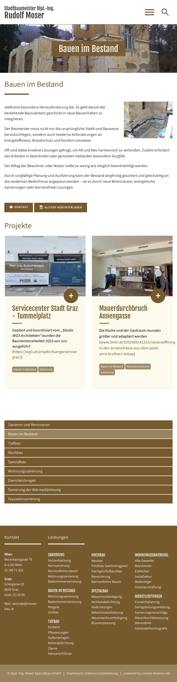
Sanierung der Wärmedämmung (34, 489)
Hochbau (15, 452)
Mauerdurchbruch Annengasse (123, 312)
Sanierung (56, 554)
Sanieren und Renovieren (29, 424)
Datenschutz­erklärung (101, 673)
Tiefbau (14, 443)
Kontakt (18, 207)
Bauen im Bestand (23, 434)
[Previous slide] (5, 48)
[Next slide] (171, 48)
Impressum (75, 673)
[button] (86, 67)
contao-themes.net (156, 673)
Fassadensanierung (24, 499)
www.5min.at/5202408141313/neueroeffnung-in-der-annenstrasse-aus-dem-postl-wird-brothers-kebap (138, 348)
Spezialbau (17, 462)
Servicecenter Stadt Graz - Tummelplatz (45, 312)
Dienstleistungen (22, 480)
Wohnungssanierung (25, 471)
